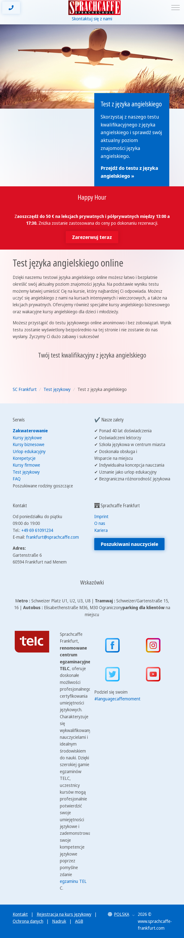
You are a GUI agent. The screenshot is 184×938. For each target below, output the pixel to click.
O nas (99, 523)
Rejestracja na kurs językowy (64, 914)
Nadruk (59, 921)
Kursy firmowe (26, 465)
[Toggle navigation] (175, 7)
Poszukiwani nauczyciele (129, 544)
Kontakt (20, 914)
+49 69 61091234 (37, 530)
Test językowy (26, 472)
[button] (121, 914)
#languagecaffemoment (117, 699)
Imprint (101, 516)
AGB (79, 921)
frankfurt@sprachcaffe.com (52, 537)
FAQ (17, 479)
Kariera (101, 530)
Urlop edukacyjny (29, 451)
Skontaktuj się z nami (92, 19)
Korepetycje (24, 458)
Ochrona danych (28, 921)
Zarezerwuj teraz (92, 237)
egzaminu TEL (73, 881)
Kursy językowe (27, 438)
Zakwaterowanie (30, 431)
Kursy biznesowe (28, 444)
